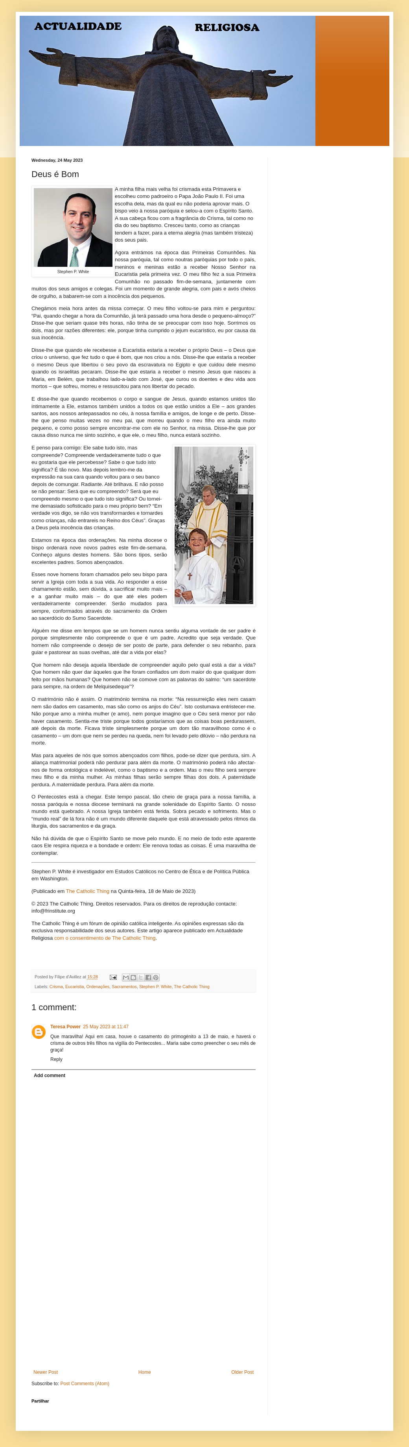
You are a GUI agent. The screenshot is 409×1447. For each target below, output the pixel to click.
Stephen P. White (155, 986)
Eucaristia (74, 986)
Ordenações (97, 986)
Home (144, 1372)
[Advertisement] (144, 1310)
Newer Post (45, 1372)
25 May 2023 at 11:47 (106, 1026)
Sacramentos (124, 986)
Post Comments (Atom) (84, 1383)
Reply (56, 1059)
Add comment (49, 1075)
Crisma (56, 986)
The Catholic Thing (87, 891)
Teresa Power (65, 1026)
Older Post (242, 1372)
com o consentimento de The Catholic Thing (105, 938)
